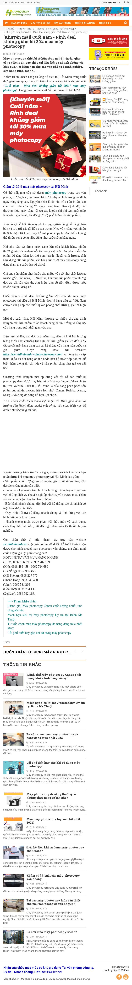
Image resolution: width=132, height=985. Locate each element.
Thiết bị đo (105, 23)
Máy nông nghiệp (40, 23)
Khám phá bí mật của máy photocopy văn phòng (53, 877)
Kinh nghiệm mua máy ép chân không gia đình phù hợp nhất (114, 90)
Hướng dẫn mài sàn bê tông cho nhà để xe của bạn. (114, 135)
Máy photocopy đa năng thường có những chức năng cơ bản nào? (51, 795)
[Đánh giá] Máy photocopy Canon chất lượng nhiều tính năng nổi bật (53, 676)
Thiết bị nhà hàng (85, 23)
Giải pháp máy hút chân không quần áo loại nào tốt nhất (115, 124)
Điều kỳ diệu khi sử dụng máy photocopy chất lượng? (55, 849)
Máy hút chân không (78, 979)
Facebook (100, 191)
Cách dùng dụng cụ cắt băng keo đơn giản (114, 169)
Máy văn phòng (62, 23)
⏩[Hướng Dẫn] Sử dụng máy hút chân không (115, 100)
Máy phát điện (11, 979)
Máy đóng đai (58, 979)
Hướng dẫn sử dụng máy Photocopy (56, 28)
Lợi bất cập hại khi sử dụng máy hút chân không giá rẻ (113, 79)
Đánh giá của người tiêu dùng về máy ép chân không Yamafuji (115, 147)
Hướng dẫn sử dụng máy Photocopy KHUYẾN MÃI (52, 652)
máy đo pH (43, 979)
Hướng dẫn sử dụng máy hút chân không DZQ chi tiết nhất (113, 112)
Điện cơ (49, 29)
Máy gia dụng (12, 29)
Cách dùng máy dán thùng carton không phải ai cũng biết (115, 159)
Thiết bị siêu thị (33, 29)
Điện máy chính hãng (31, 2)
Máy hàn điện (28, 979)
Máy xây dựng (19, 23)
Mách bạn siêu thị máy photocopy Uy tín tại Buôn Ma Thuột (55, 704)
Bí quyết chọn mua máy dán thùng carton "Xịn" (115, 178)
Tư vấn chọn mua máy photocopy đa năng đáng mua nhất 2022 (52, 736)
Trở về (6, 642)
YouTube (126, 977)
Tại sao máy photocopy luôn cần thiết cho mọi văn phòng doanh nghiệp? (53, 902)
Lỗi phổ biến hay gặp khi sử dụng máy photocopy (53, 764)
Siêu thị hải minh (11, 2)
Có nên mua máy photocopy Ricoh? (51, 932)
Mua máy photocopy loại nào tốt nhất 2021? (53, 820)
